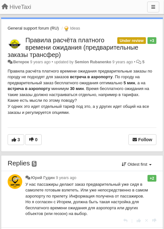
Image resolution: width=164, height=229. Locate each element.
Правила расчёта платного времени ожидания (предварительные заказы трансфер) (73, 47)
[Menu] (153, 7)
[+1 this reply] (139, 220)
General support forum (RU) (33, 28)
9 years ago (66, 178)
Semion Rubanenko (93, 62)
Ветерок (21, 62)
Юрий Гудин (43, 178)
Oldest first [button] (137, 164)
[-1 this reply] (154, 220)
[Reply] (125, 220)
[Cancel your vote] (146, 220)
